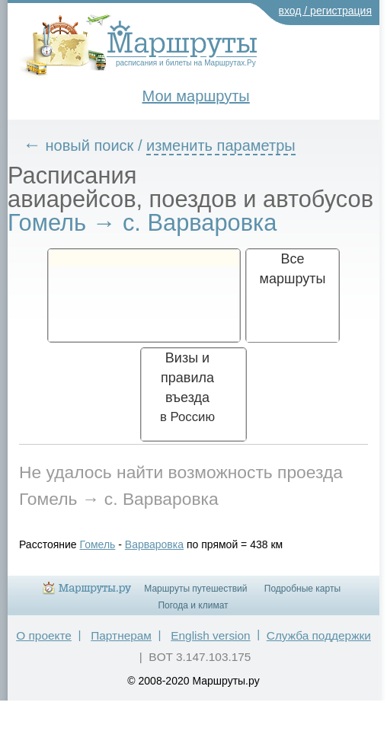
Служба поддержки (319, 635)
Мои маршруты (196, 96)
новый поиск (90, 145)
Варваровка (154, 544)
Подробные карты (302, 588)
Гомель (98, 544)
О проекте (44, 635)
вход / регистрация (326, 11)
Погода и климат (193, 605)
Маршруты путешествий (195, 588)
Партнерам (121, 635)
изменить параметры (221, 145)
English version (210, 635)
